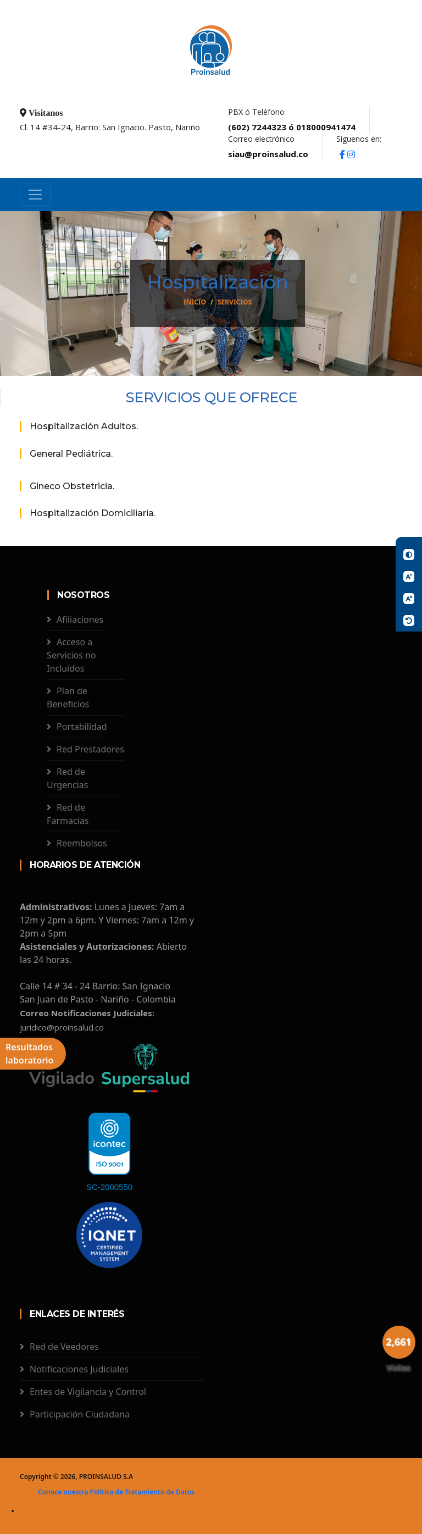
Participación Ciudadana (80, 1414)
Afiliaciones (80, 619)
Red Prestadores (90, 749)
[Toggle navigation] (35, 195)
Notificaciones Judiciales (79, 1369)
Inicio (195, 302)
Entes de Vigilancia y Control (88, 1392)
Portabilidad (82, 727)
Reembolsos (82, 843)
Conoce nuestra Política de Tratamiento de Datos (116, 1492)
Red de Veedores (64, 1347)
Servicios (235, 302)
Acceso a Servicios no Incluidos (71, 655)
